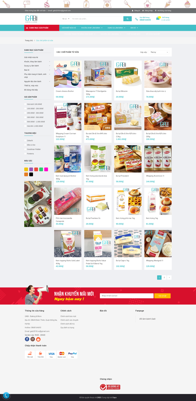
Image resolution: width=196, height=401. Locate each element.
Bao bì (26, 70)
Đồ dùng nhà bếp (31, 90)
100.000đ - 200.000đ (35, 109)
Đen (30, 174)
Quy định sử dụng (67, 328)
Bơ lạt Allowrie (122, 91)
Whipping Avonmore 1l (155, 176)
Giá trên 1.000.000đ (35, 126)
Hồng (45, 169)
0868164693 (145, 20)
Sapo (114, 398)
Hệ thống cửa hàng (164, 10)
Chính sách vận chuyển (69, 320)
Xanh (40, 169)
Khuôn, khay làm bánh (33, 62)
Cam (25, 174)
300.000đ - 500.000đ (35, 117)
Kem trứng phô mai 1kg (125, 218)
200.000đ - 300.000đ (35, 113)
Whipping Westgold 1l (154, 261)
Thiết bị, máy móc (31, 86)
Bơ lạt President (122, 176)
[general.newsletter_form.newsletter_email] (127, 295)
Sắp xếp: (143, 52)
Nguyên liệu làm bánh (32, 81)
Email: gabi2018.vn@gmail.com (59, 10)
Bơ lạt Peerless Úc (93, 218)
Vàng (25, 169)
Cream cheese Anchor (65, 91)
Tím (30, 169)
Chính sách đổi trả (67, 324)
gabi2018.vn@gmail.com (40, 331)
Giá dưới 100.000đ (34, 104)
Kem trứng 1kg (152, 218)
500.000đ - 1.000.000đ (36, 122)
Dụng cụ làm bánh (31, 66)
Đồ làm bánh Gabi (147, 319)
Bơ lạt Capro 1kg (122, 261)
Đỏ (35, 169)
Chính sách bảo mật (68, 316)
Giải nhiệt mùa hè (31, 57)
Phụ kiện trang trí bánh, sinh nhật (35, 75)
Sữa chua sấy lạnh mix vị (156, 91)
